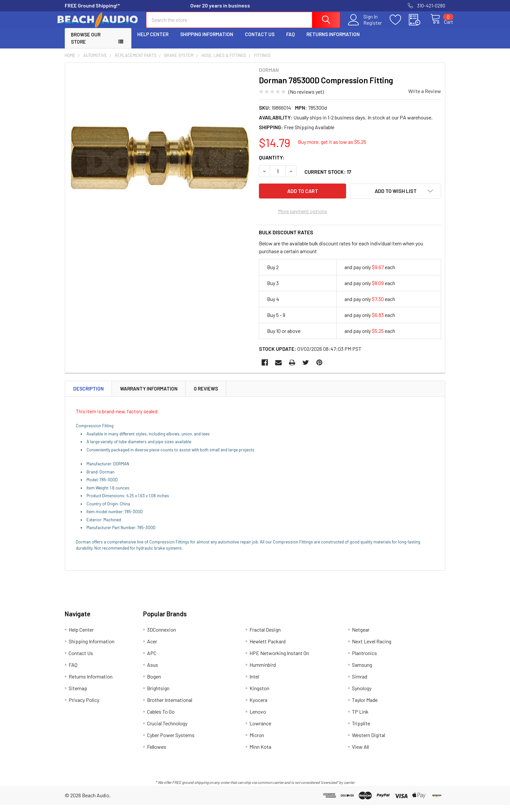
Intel (254, 679)
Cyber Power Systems (171, 738)
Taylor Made (365, 703)
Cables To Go (161, 714)
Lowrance (260, 726)
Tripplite (361, 726)
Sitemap (78, 691)
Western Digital (368, 738)
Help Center (152, 40)
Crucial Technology (167, 726)
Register (365, 26)
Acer (152, 644)
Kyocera (258, 703)
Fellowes (156, 749)
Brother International (169, 703)
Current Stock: (327, 177)
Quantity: (272, 163)
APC (151, 656)
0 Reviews (206, 391)
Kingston (259, 691)
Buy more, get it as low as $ (332, 147)
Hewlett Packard (267, 644)
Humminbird (262, 667)
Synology (361, 691)
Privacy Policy (84, 703)
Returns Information (333, 40)
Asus (152, 667)
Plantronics (364, 656)
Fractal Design (265, 632)
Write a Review (424, 97)
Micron (256, 738)
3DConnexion (161, 632)
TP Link (360, 714)
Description (88, 391)
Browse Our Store (86, 44)
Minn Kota (260, 749)
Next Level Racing (371, 644)
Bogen (154, 679)
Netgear (360, 632)
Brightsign (158, 691)
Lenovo (257, 714)
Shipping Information (206, 40)
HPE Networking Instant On (279, 656)
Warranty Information (149, 391)
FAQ (290, 40)
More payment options (302, 214)
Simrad (359, 679)
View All (360, 749)
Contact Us (260, 40)
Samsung (362, 667)
